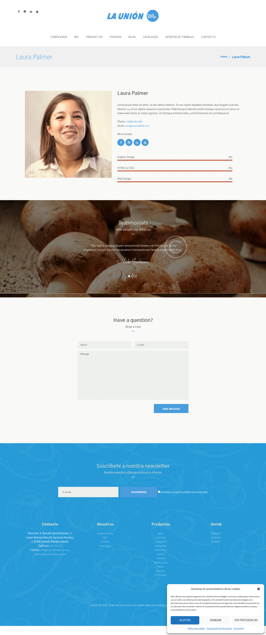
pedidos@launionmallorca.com (50, 563)
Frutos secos (160, 558)
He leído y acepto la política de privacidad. (191, 501)
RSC (105, 546)
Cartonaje (160, 546)
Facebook (215, 546)
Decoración (160, 554)
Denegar (215, 620)
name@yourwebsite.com (138, 125)
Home (223, 57)
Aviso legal (239, 628)
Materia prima (160, 571)
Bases (160, 542)
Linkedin (216, 550)
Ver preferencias (246, 620)
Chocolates (160, 583)
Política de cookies (196, 628)
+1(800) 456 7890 (135, 121)
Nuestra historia (105, 542)
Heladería (160, 567)
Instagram (216, 542)
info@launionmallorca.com (54, 558)
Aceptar (185, 620)
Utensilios (161, 579)
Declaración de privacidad (219, 628)
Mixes (160, 575)
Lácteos (161, 563)
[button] (258, 589)
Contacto (105, 550)
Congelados (161, 550)
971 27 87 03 (55, 554)
